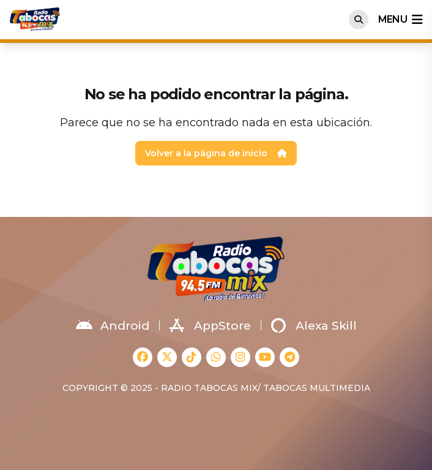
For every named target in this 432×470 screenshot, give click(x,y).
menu (400, 19)
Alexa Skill (314, 325)
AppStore (210, 325)
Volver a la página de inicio (216, 153)
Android (112, 325)
